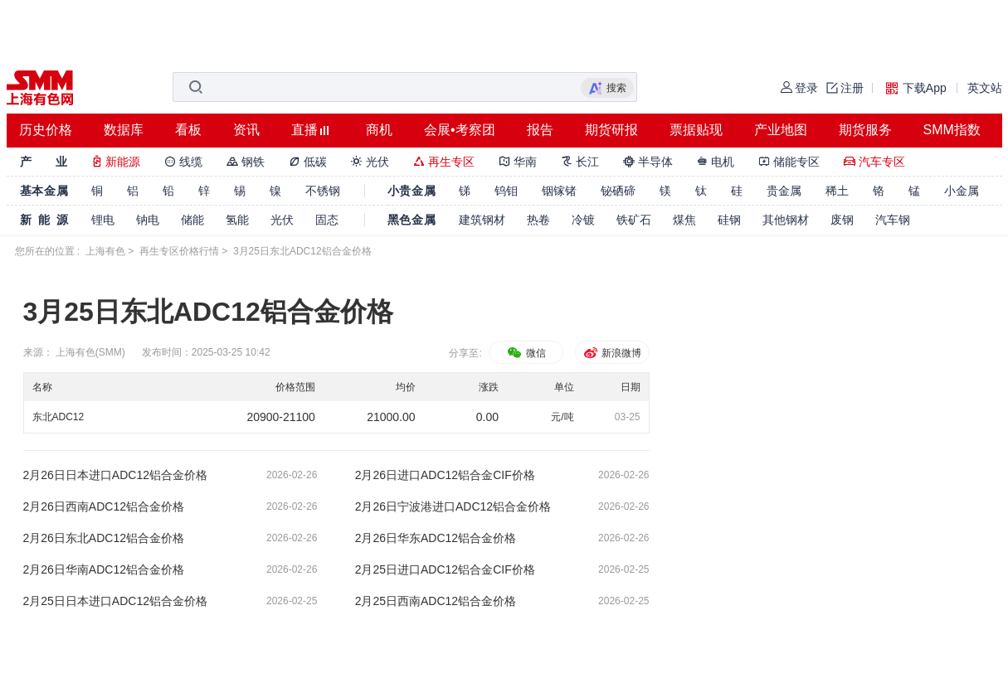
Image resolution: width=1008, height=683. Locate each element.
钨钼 (506, 190)
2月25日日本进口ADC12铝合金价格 (115, 601)
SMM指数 (952, 130)
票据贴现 (696, 130)
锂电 (102, 219)
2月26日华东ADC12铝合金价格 (436, 538)
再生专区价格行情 (179, 251)
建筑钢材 (482, 219)
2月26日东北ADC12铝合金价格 (104, 538)
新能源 (116, 161)
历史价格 (45, 130)
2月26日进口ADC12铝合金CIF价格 (445, 475)
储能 (192, 219)
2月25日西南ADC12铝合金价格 (436, 601)
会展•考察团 (459, 130)
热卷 (538, 219)
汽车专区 (874, 161)
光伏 (370, 161)
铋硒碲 (618, 190)
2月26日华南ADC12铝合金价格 (104, 569)
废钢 (842, 219)
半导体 (648, 161)
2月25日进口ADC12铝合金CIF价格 (445, 569)
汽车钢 (892, 219)
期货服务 (865, 130)
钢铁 (245, 161)
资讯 (246, 130)
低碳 (308, 161)
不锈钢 (322, 190)
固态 (326, 219)
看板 (188, 130)
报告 (540, 130)
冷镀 (583, 219)
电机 (716, 161)
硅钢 (729, 219)
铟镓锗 (559, 190)
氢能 (237, 219)
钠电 (147, 219)
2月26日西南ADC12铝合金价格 (104, 506)
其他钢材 (785, 219)
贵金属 (784, 190)
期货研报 (611, 130)
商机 (379, 130)
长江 (580, 161)
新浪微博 (611, 353)
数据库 (124, 130)
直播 (304, 130)
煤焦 (684, 219)
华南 (518, 161)
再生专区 (444, 161)
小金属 (961, 190)
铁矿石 (633, 219)
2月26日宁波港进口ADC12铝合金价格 (453, 506)
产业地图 (780, 130)
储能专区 (789, 161)
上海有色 (105, 251)
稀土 (837, 190)
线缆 (183, 161)
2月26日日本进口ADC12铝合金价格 (115, 475)
